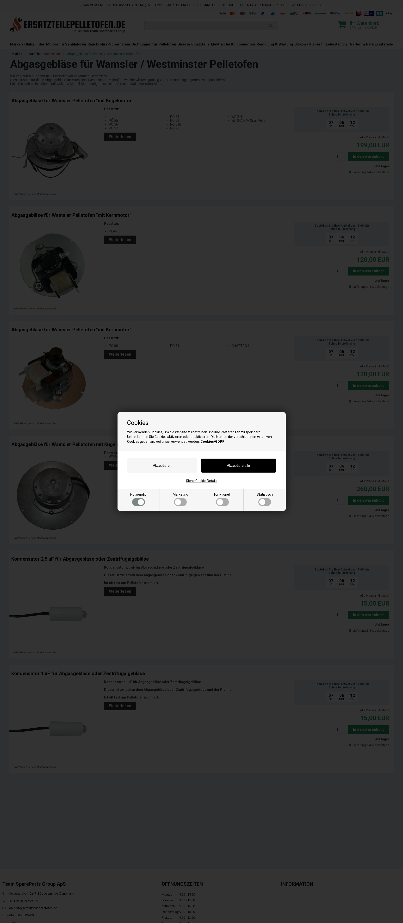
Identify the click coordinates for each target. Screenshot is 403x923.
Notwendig (138, 499)
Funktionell (222, 499)
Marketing (180, 499)
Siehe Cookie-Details (201, 481)
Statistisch (265, 499)
